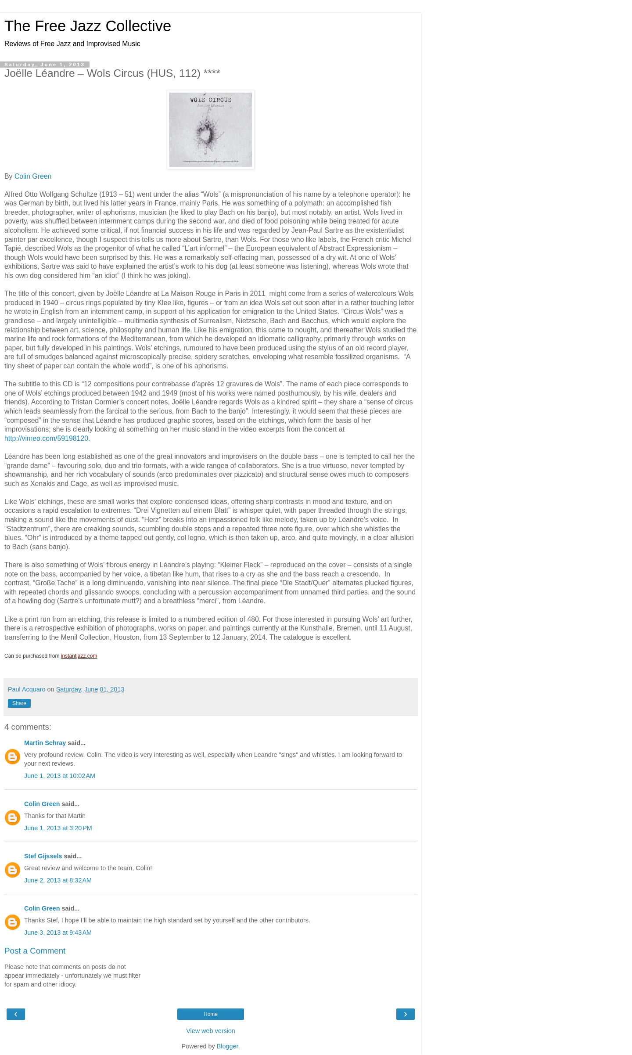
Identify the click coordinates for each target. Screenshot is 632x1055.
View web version (210, 1030)
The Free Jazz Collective (87, 26)
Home (211, 1014)
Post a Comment (34, 950)
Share (19, 703)
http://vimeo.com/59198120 (46, 438)
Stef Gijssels (43, 856)
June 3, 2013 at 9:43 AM (58, 932)
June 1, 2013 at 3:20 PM (58, 828)
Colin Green (32, 176)
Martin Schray (45, 742)
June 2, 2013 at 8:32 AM (58, 880)
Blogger (227, 1046)
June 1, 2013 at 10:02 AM (59, 775)
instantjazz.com (79, 656)
